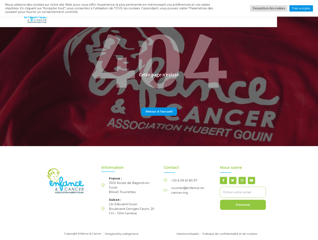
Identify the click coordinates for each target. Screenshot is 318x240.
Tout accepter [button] (301, 8)
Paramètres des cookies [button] (269, 8)
